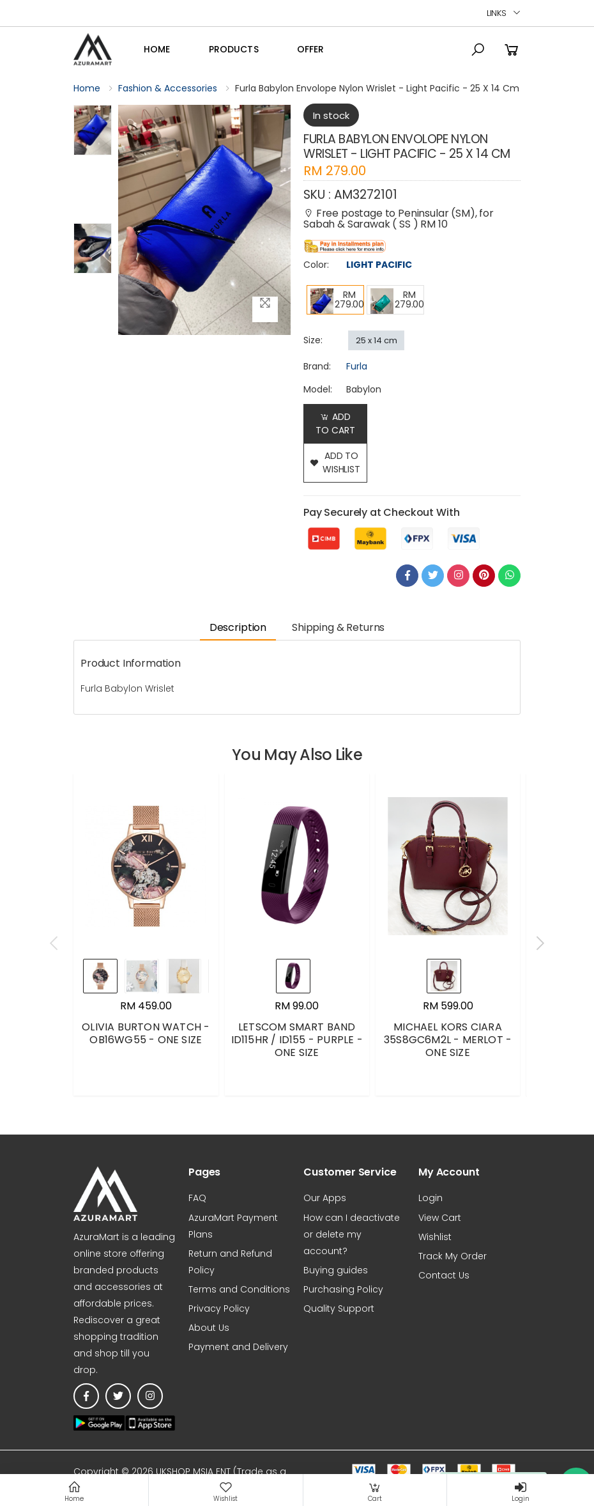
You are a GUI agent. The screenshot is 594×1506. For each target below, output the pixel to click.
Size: (313, 340)
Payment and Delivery (238, 1346)
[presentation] (55, 943)
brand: (317, 366)
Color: (316, 264)
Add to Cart (335, 423)
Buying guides (335, 1270)
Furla (356, 366)
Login (430, 1198)
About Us (208, 1327)
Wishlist (435, 1236)
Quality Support (338, 1308)
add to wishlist (335, 462)
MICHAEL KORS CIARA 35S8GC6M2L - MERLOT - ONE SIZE (448, 1040)
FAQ (197, 1198)
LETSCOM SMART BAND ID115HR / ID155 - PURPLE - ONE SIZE (297, 1040)
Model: (317, 389)
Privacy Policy (219, 1308)
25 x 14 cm (376, 340)
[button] (478, 49)
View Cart (439, 1217)
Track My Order (452, 1256)
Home (157, 49)
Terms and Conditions (239, 1289)
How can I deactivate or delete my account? (351, 1234)
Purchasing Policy (343, 1289)
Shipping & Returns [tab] (338, 627)
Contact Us (443, 1275)
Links (496, 13)
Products (234, 49)
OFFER (310, 49)
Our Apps (324, 1198)
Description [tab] (237, 627)
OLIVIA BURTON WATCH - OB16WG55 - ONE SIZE (145, 1033)
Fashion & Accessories (167, 88)
